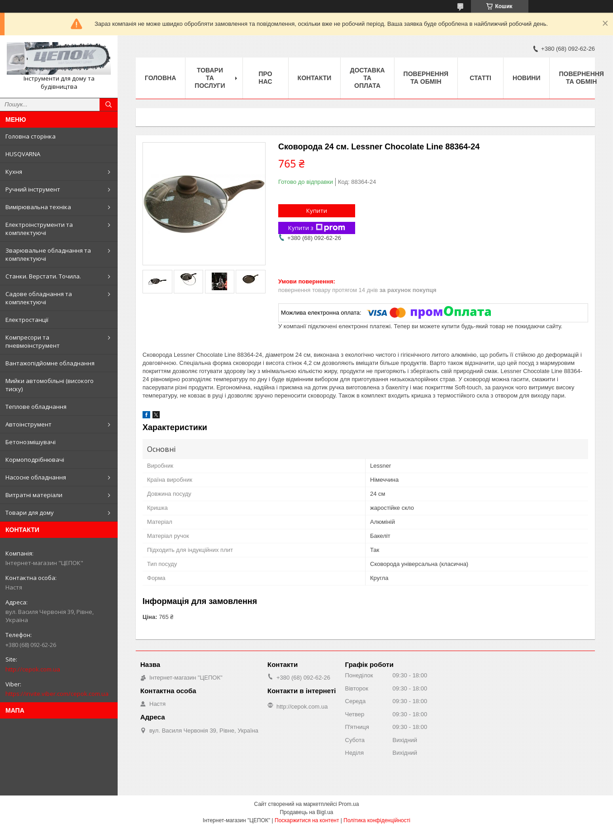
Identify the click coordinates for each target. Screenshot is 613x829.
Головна (160, 77)
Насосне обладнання (35, 477)
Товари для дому (29, 512)
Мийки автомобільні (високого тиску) (49, 385)
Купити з (316, 228)
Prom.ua (348, 804)
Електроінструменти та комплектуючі (39, 228)
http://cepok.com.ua (32, 669)
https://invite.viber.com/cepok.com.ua (57, 694)
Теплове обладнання (36, 407)
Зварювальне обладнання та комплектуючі (48, 254)
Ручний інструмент (32, 189)
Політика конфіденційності (376, 820)
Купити (316, 210)
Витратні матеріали (33, 495)
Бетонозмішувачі (30, 442)
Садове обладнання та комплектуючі (38, 298)
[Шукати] (109, 104)
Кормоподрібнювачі (34, 459)
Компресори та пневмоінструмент (32, 341)
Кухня (13, 172)
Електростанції (26, 320)
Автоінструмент (28, 424)
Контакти (315, 77)
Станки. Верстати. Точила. (43, 276)
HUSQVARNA (22, 154)
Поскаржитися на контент (307, 820)
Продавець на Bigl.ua (306, 812)
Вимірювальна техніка (38, 207)
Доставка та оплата (367, 78)
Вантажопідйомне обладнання (50, 363)
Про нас (265, 77)
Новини (526, 77)
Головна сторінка (30, 136)
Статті (480, 77)
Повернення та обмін (426, 77)
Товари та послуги (210, 78)
